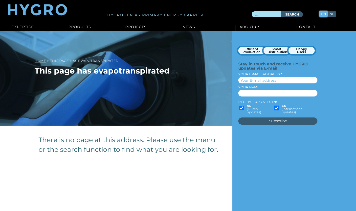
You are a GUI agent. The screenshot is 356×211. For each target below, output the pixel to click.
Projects (135, 27)
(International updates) (292, 109)
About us (250, 27)
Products (79, 27)
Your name (249, 87)
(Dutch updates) (254, 109)
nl (332, 14)
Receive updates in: (257, 102)
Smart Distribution (277, 50)
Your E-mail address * (260, 74)
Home (40, 61)
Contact (305, 27)
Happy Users (301, 50)
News (188, 27)
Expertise (22, 27)
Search (292, 14)
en (323, 14)
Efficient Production (252, 50)
